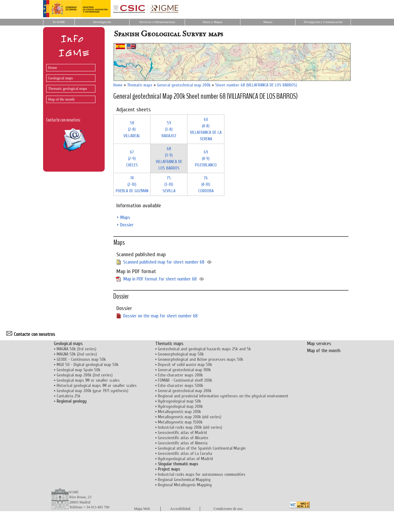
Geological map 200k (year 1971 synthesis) (92, 390)
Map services (319, 343)
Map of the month (61, 99)
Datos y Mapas (212, 22)
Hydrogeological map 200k (180, 406)
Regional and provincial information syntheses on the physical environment (223, 396)
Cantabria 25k (68, 396)
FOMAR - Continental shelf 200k (185, 380)
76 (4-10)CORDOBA (206, 184)
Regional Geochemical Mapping (184, 479)
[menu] (69, 82)
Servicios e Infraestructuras (157, 22)
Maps (125, 217)
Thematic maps (139, 85)
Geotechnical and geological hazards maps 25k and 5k (204, 349)
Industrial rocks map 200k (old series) (190, 427)
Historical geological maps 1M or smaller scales (97, 385)
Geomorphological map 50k (181, 354)
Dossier (127, 225)
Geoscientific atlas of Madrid (182, 432)
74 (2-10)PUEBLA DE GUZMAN (132, 184)
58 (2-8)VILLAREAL (131, 129)
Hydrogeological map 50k (179, 401)
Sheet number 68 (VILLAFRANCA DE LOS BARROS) (256, 85)
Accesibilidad (180, 509)
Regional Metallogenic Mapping (185, 484)
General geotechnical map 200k (184, 85)
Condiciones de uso (228, 509)
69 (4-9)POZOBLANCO (206, 158)
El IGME (59, 22)
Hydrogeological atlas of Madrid (185, 458)
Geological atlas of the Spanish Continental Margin (202, 448)
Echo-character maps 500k (180, 385)
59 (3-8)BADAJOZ (169, 129)
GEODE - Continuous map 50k (81, 359)
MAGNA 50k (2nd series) (77, 354)
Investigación (102, 22)
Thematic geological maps (67, 88)
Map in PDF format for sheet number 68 (160, 279)
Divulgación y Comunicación (323, 22)
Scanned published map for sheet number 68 (163, 262)
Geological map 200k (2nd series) (85, 375)
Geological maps (60, 78)
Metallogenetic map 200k (179, 411)
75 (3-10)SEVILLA (169, 184)
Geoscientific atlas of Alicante (183, 437)
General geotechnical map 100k (184, 369)
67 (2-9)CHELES (132, 158)
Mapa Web (142, 509)
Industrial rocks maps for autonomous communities (201, 474)
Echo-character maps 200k (180, 375)
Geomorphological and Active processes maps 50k (200, 359)
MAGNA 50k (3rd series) (76, 349)
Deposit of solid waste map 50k (185, 364)
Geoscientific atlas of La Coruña (185, 453)
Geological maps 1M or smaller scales (88, 380)
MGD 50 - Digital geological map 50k (88, 364)
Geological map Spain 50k (78, 369)
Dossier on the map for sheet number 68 (160, 316)
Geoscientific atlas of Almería (182, 443)
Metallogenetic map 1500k (180, 422)
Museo (267, 22)
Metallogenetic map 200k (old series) (189, 417)
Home (52, 68)
